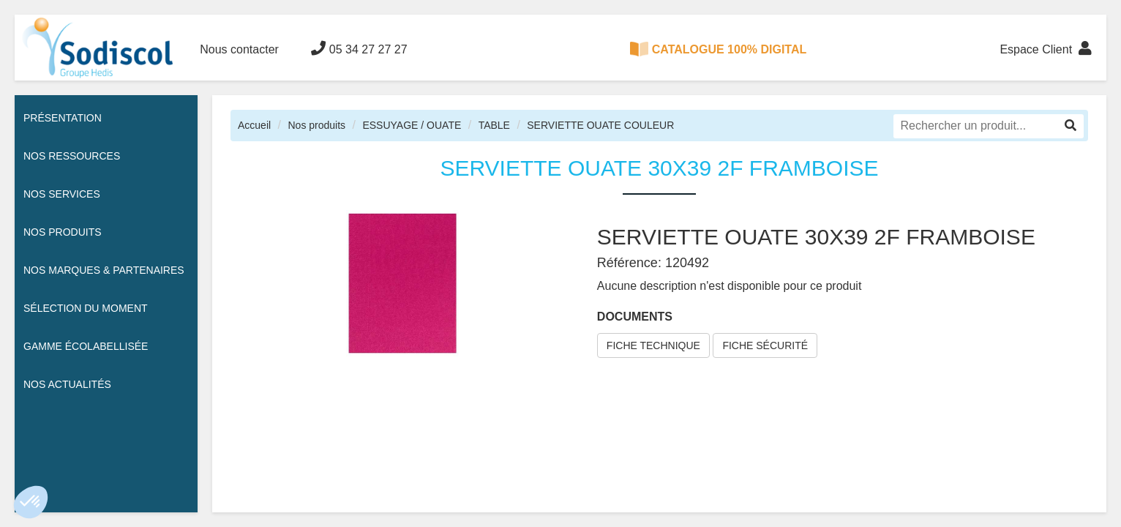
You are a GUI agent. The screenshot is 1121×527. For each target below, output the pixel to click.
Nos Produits (62, 232)
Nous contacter (239, 49)
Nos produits (316, 125)
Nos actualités (67, 384)
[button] (30, 502)
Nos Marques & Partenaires (103, 270)
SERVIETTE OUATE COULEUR (600, 125)
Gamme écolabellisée (85, 346)
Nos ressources (71, 156)
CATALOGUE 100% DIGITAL (718, 49)
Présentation (62, 118)
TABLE (494, 125)
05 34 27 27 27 (359, 48)
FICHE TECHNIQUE (653, 345)
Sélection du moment (85, 308)
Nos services (61, 194)
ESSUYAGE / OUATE (411, 125)
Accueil (254, 125)
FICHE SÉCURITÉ (765, 345)
